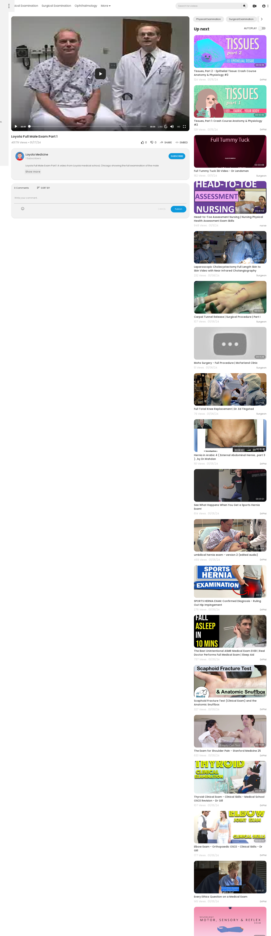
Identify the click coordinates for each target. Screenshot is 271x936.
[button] (264, 6)
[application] (127, 73)
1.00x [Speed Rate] (172, 127)
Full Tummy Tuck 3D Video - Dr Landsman (234, 154)
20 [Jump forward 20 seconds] (178, 126)
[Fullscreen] (197, 126)
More (153, 6)
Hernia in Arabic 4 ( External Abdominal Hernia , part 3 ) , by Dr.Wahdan (233, 418)
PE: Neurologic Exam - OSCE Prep (228, 902)
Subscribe (189, 156)
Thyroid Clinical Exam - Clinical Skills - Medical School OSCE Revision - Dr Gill (232, 729)
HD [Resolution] (191, 127)
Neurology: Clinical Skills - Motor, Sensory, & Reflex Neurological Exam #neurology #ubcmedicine (235, 860)
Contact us (11, 114)
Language (25, 114)
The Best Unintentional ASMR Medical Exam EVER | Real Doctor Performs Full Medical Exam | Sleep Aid (235, 597)
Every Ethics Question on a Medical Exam (233, 816)
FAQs (7, 106)
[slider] (116, 126)
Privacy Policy (12, 110)
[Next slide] (262, 19)
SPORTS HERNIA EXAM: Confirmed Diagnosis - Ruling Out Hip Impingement (236, 551)
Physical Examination (71, 6)
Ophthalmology (134, 6)
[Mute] (185, 126)
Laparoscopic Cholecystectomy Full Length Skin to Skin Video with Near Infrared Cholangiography (235, 242)
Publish (191, 212)
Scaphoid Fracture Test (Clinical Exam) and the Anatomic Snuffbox (235, 641)
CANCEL (175, 212)
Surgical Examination (104, 6)
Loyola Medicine (79, 154)
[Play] (58, 126)
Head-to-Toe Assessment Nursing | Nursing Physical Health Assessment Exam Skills (235, 196)
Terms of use (20, 106)
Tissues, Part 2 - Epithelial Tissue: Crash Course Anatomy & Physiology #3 (233, 67)
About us (27, 110)
